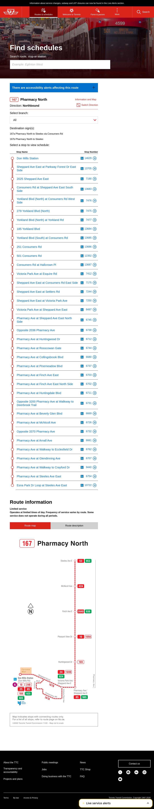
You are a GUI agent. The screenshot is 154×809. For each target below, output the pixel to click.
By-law (16, 798)
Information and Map (85, 99)
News (83, 762)
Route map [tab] (30, 525)
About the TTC (10, 762)
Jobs (44, 769)
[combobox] (60, 64)
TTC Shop (85, 769)
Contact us (134, 763)
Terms (6, 798)
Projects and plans (13, 779)
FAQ (82, 776)
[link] (54, 87)
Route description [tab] (74, 525)
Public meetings (50, 762)
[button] (117, 12)
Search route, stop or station (28, 56)
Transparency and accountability (12, 770)
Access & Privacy (30, 798)
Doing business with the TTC (56, 776)
